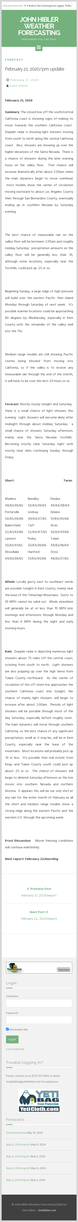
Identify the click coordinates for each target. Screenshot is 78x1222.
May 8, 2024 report (18, 1144)
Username (12, 996)
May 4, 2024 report (18, 1168)
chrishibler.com (47, 1210)
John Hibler (19, 85)
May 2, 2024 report (18, 1180)
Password (12, 1013)
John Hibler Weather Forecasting (39, 26)
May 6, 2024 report (18, 1156)
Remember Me (17, 1029)
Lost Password (15, 1049)
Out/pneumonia (13, 5)
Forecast (14, 59)
